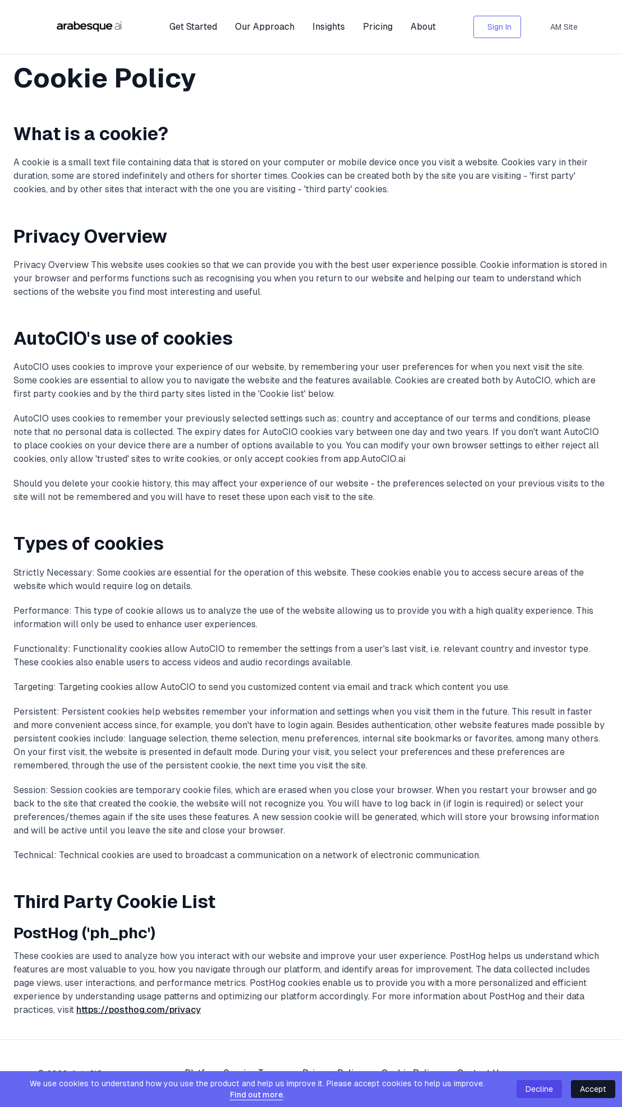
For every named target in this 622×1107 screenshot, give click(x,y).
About (423, 26)
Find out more (256, 1094)
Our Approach (264, 26)
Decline (539, 1089)
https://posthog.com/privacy (138, 1009)
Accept (593, 1089)
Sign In (499, 26)
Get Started (193, 26)
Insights (328, 26)
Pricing (378, 26)
